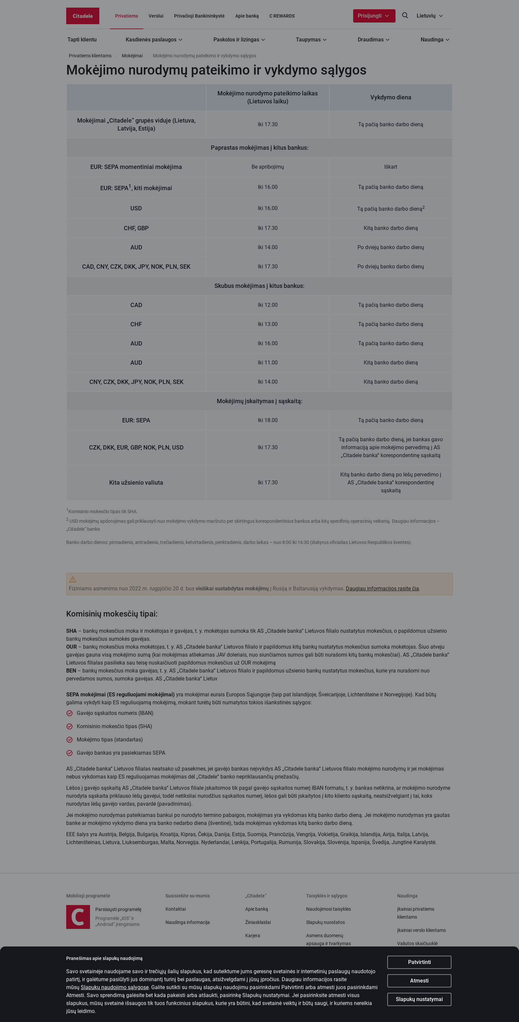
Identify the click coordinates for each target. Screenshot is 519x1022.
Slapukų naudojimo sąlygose (115, 992)
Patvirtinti (419, 967)
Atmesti (419, 985)
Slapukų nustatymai (419, 1004)
